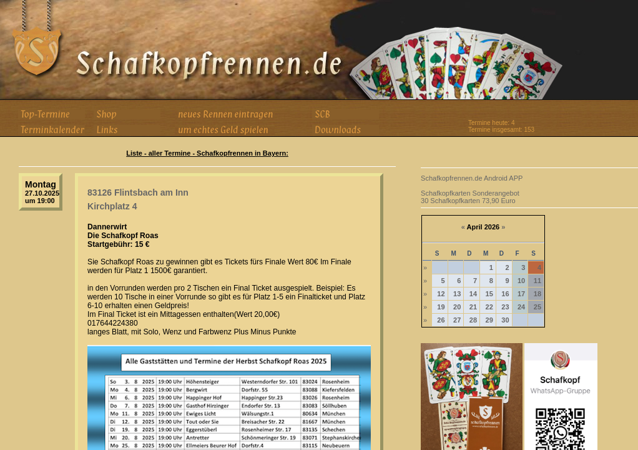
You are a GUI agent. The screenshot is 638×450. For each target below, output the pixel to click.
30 (505, 320)
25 (537, 307)
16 (505, 294)
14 (473, 294)
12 (440, 294)
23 (505, 307)
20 (457, 307)
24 (521, 307)
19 (440, 307)
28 (473, 320)
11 (537, 280)
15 (489, 294)
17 (521, 294)
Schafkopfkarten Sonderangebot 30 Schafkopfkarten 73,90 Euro (470, 196)
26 (440, 320)
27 (457, 320)
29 (489, 320)
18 (537, 294)
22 (489, 307)
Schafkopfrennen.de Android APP (472, 178)
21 (473, 307)
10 (521, 280)
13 (457, 294)
